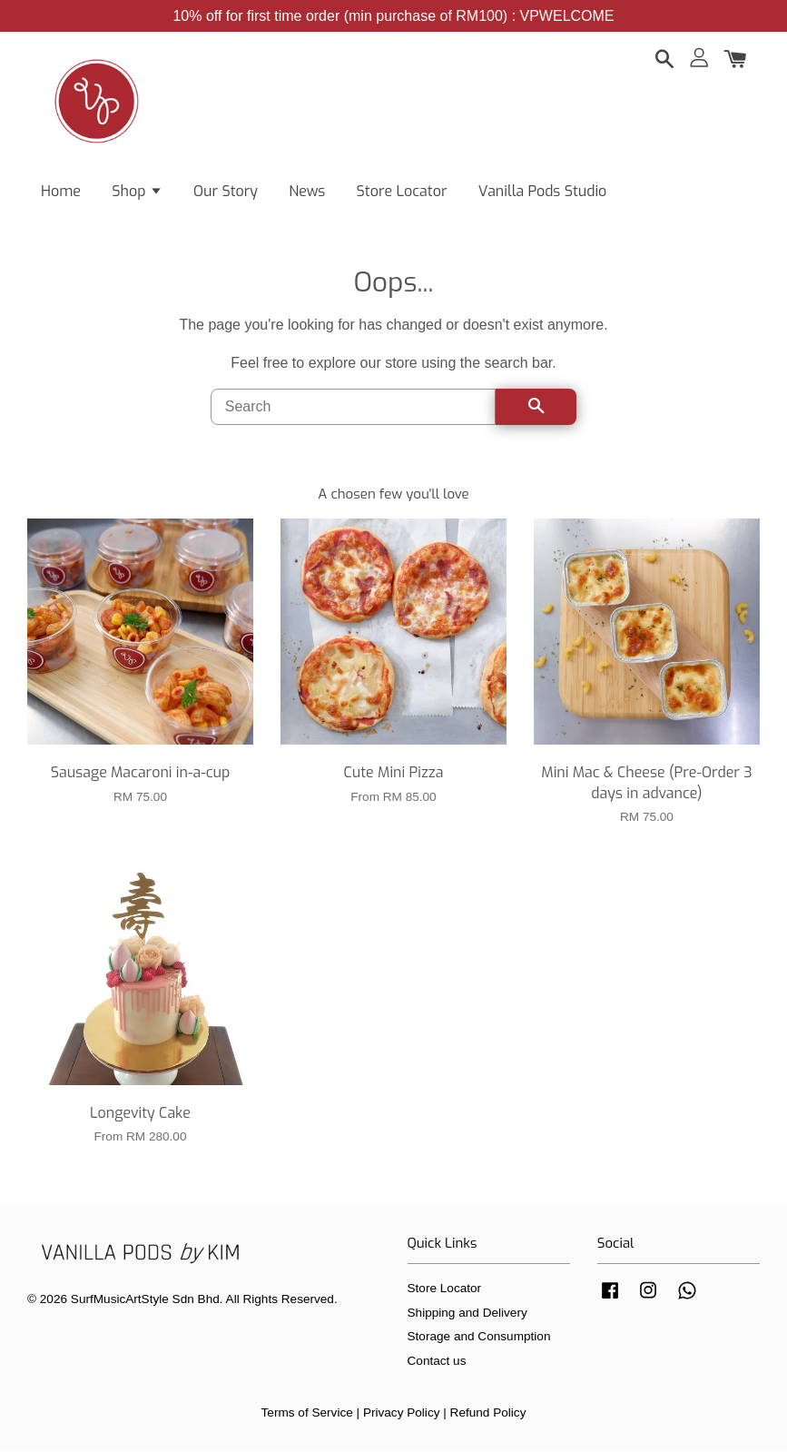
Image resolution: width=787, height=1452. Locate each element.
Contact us (437, 1361)
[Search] (354, 408)
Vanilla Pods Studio (542, 191)
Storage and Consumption (479, 1338)
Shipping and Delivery (467, 1313)
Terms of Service (307, 1414)
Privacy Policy (401, 1414)
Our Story (225, 191)
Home (61, 191)
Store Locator (402, 191)
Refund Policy (488, 1414)
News (307, 191)
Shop (137, 191)
